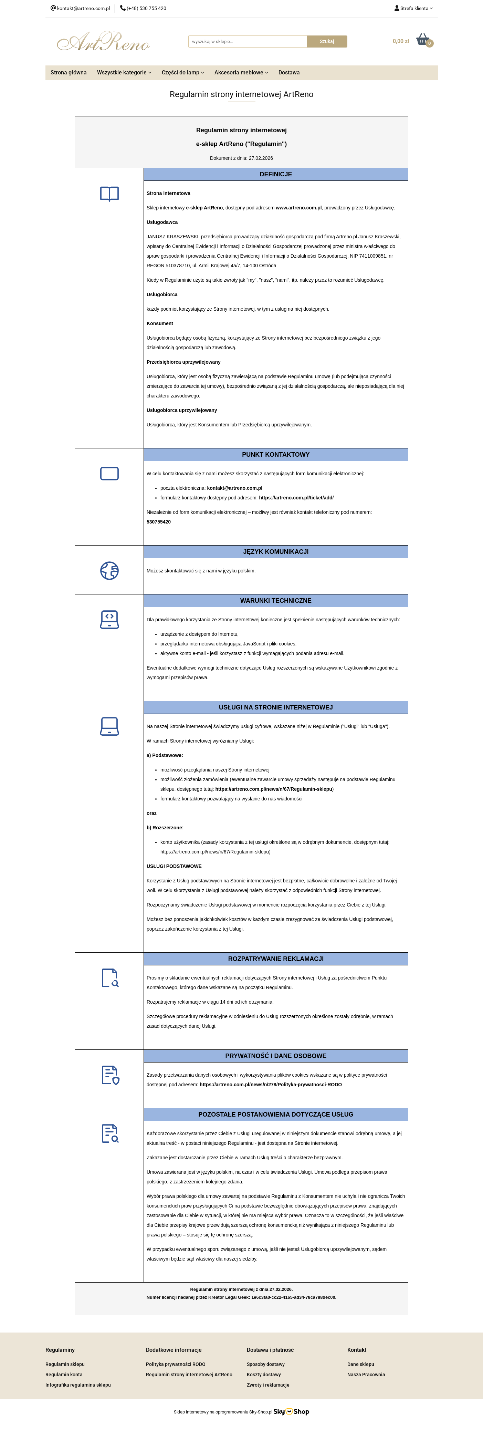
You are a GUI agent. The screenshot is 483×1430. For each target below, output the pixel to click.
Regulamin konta (64, 1374)
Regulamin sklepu (65, 1364)
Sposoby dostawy (266, 1364)
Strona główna (69, 72)
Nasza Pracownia (366, 1374)
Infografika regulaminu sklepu (78, 1385)
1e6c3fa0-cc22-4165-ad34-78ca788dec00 (293, 1297)
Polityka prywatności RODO (176, 1364)
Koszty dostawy (264, 1374)
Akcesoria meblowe (241, 72)
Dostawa (289, 72)
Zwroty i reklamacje (268, 1385)
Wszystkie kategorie (124, 72)
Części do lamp (183, 72)
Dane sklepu (360, 1364)
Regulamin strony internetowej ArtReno (189, 1374)
